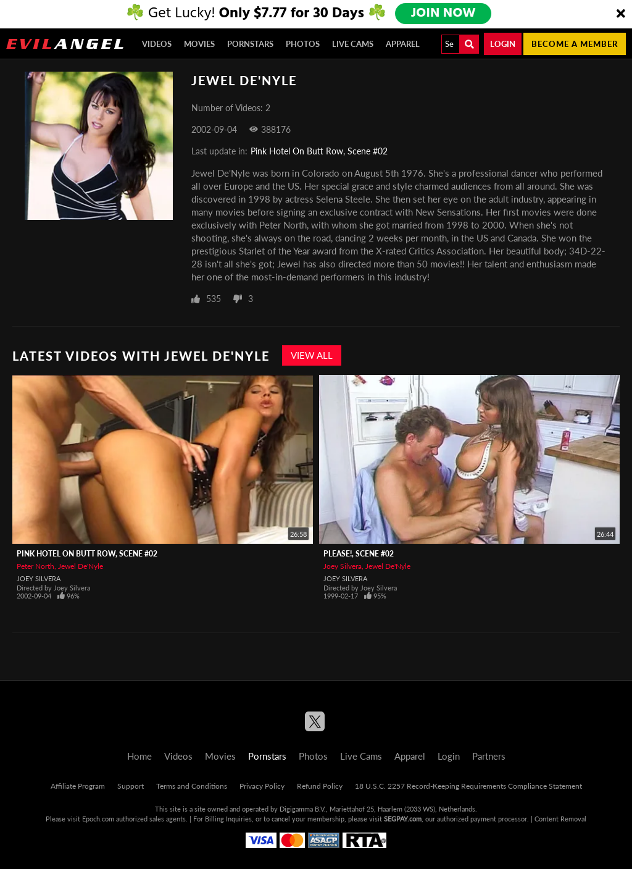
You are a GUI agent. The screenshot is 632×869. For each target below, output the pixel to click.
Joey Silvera (38, 578)
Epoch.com (98, 819)
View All (312, 355)
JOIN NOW (444, 13)
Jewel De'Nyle (80, 566)
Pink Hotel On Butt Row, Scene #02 (319, 151)
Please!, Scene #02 (358, 553)
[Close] (621, 14)
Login (502, 44)
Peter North (35, 566)
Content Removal (560, 819)
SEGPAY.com (403, 819)
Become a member (574, 44)
